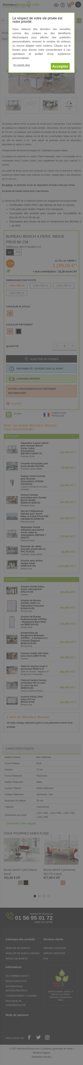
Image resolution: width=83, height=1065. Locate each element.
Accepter (60, 66)
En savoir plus (21, 65)
